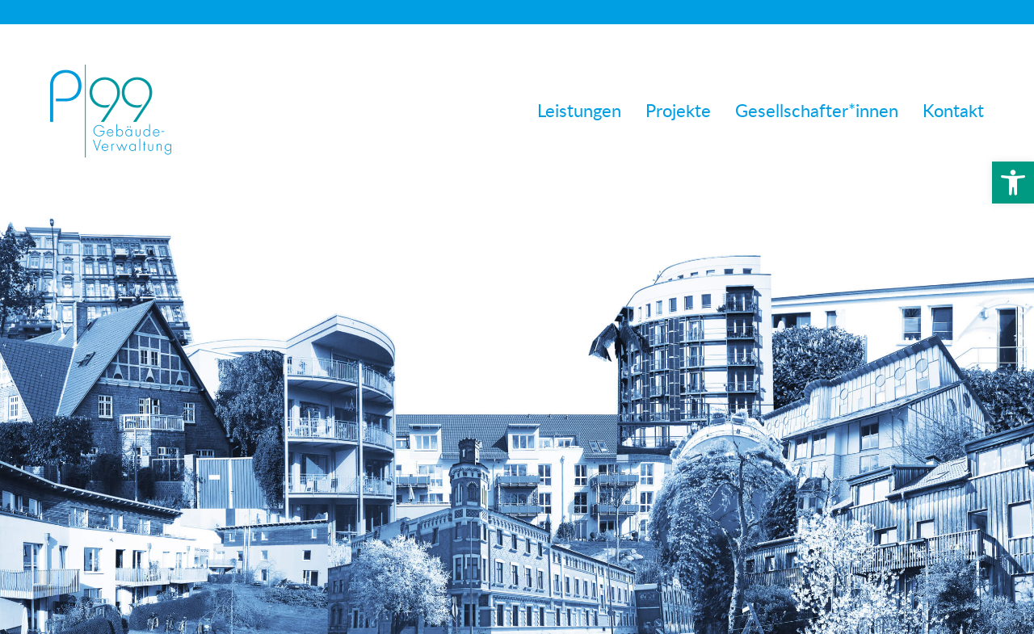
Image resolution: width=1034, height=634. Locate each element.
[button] (1013, 183)
